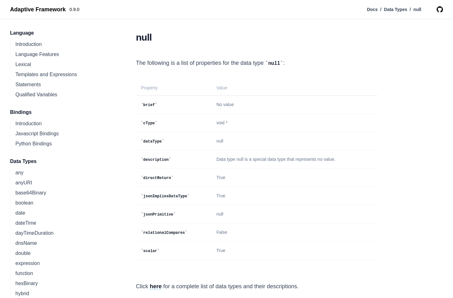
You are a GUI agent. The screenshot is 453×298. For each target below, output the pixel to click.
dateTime (25, 223)
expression (27, 263)
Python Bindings (33, 143)
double (23, 253)
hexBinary (26, 283)
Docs (372, 9)
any (19, 172)
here (156, 286)
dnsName (26, 243)
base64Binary (30, 192)
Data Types (395, 9)
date (20, 213)
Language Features (37, 54)
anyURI (23, 182)
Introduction (28, 44)
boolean (24, 202)
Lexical (23, 64)
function (24, 273)
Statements (28, 84)
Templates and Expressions (46, 74)
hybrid (22, 293)
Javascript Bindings (37, 133)
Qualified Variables (36, 94)
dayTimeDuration (34, 233)
